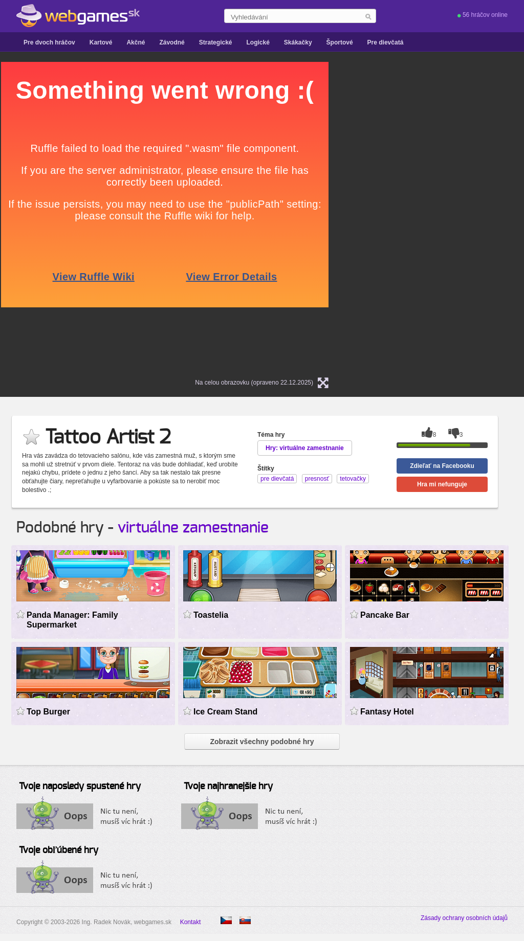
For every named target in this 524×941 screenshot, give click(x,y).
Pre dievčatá (385, 42)
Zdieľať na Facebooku (442, 465)
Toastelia (210, 615)
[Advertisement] (446, 215)
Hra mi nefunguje (442, 484)
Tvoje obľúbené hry (58, 850)
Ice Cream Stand (225, 711)
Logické (257, 42)
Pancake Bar (384, 615)
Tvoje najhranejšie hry (228, 786)
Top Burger (48, 711)
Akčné (135, 42)
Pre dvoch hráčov (49, 42)
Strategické (215, 42)
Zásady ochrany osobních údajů (464, 918)
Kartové (101, 42)
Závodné (171, 42)
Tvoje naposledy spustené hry (80, 786)
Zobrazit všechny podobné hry (262, 741)
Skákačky (298, 42)
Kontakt (190, 922)
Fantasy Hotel (387, 711)
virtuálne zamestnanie (193, 527)
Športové (339, 42)
